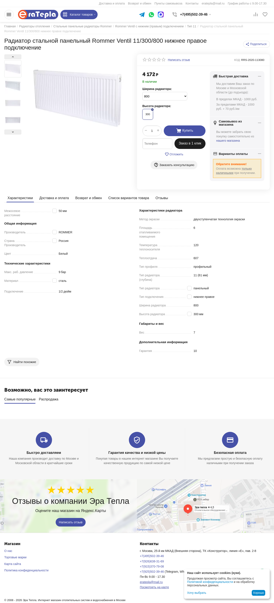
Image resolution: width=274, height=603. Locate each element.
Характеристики (20, 198)
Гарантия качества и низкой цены (136, 452)
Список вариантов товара (128, 198)
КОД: (237, 60)
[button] (256, 44)
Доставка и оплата (54, 198)
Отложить (174, 154)
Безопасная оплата (230, 452)
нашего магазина (228, 140)
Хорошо (258, 592)
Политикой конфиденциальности (210, 582)
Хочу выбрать (196, 592)
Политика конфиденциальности (26, 570)
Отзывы (161, 198)
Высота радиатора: (156, 106)
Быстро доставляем (44, 452)
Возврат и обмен (88, 198)
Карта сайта (12, 564)
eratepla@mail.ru (151, 582)
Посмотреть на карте (154, 587)
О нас (8, 551)
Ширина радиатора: (157, 89)
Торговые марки (15, 557)
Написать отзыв (71, 522)
